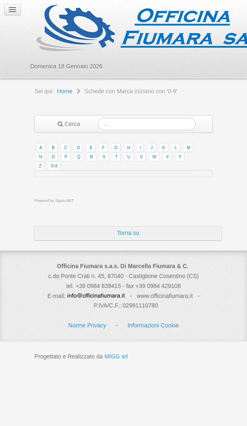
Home (64, 91)
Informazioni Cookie (153, 325)
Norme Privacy (87, 325)
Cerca (69, 124)
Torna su (128, 233)
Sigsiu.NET (64, 200)
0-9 (54, 165)
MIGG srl (116, 356)
